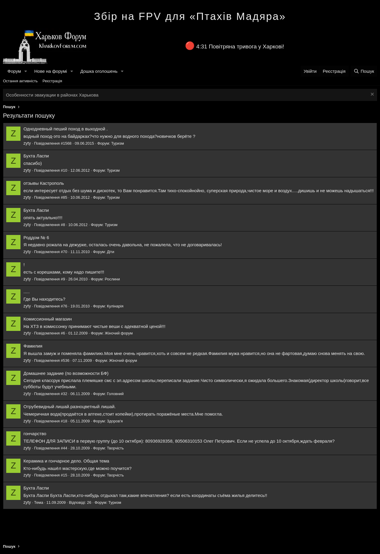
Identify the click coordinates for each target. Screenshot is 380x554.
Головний (115, 394)
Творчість (115, 448)
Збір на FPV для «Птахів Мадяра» (190, 16)
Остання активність (20, 81)
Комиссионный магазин (47, 318)
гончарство (34, 433)
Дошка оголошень (98, 71)
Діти (110, 252)
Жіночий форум (119, 333)
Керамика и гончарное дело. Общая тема (66, 460)
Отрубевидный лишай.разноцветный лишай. (69, 406)
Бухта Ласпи (36, 155)
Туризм (117, 143)
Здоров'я (115, 421)
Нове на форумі (50, 71)
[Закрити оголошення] (371, 95)
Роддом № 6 (36, 237)
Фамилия (32, 345)
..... (26, 291)
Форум (14, 71)
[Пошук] (364, 71)
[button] (25, 71)
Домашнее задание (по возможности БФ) (66, 373)
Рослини (112, 279)
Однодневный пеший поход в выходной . (65, 128)
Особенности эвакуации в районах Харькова (52, 94)
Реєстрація (52, 81)
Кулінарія (115, 306)
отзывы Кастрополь (43, 183)
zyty (27, 143)
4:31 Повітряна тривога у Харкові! (240, 46)
